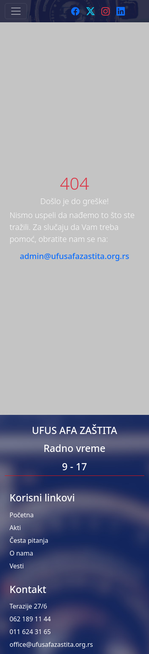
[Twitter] (90, 11)
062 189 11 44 (30, 619)
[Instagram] (105, 11)
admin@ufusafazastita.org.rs (74, 256)
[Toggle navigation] (16, 11)
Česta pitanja (29, 540)
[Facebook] (75, 11)
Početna (22, 515)
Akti (15, 527)
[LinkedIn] (120, 11)
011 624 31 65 (30, 631)
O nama (21, 553)
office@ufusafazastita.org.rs (51, 644)
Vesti (17, 566)
